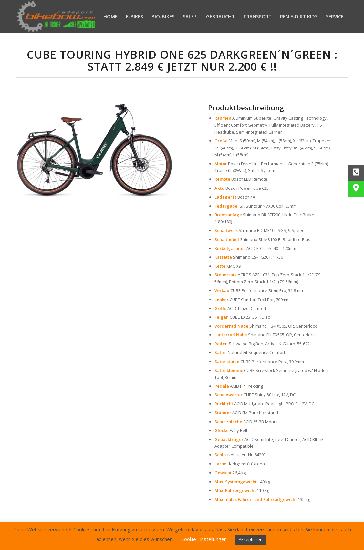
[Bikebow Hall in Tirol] (56, 16)
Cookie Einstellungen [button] (204, 539)
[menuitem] (110, 16)
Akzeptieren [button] (251, 539)
